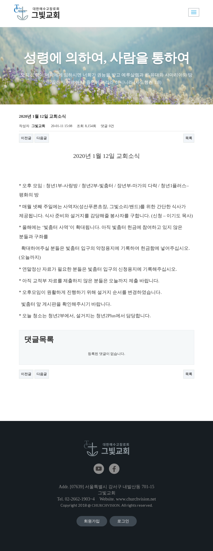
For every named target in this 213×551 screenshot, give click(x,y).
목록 (188, 138)
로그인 (123, 521)
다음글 (42, 138)
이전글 (26, 138)
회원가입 (92, 521)
